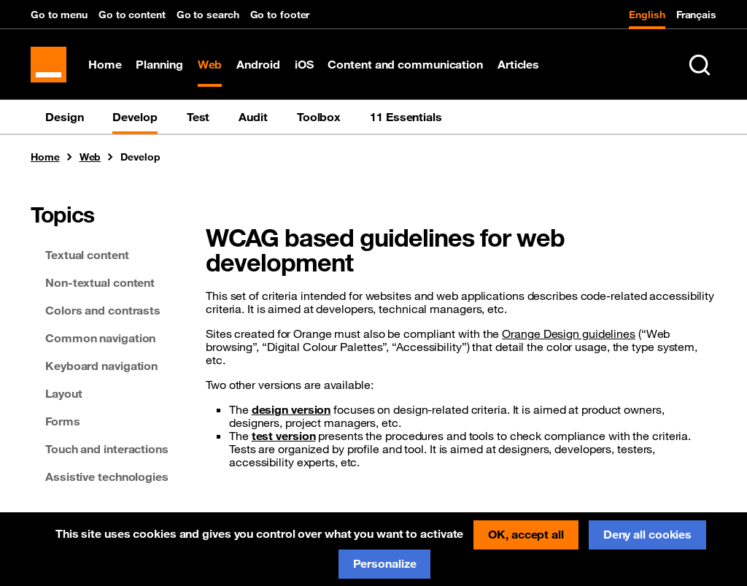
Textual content (87, 257)
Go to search (208, 14)
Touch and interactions (107, 451)
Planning (160, 65)
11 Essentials (406, 119)
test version (284, 438)
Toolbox (319, 119)
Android (259, 65)
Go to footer (280, 14)
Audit (253, 119)
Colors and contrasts (102, 312)
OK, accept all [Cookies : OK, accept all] (526, 534)
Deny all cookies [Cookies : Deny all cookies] (647, 534)
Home (106, 65)
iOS (304, 65)
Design (64, 119)
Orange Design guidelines (568, 335)
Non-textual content (100, 284)
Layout (63, 395)
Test (198, 119)
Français (696, 14)
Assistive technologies (107, 478)
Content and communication (406, 65)
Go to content (132, 14)
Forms (62, 423)
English (647, 14)
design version (291, 411)
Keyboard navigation (101, 368)
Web (210, 65)
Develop (134, 119)
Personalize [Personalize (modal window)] (385, 563)
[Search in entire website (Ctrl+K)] (699, 66)
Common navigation (100, 340)
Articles (519, 65)
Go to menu (59, 14)
